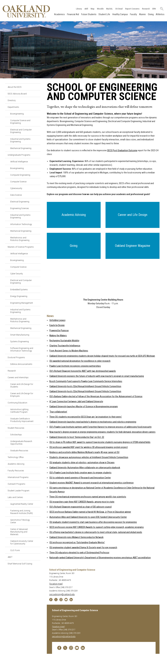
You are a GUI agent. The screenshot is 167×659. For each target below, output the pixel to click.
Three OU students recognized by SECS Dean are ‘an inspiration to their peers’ (85, 416)
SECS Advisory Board (17, 93)
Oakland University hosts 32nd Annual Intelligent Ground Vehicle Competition (85, 386)
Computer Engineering (20, 175)
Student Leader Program (18, 490)
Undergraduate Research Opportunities (21, 442)
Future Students (88, 14)
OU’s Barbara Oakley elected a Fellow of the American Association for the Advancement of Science (95, 396)
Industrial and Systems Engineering (20, 140)
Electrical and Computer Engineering (21, 130)
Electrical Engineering (19, 201)
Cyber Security (16, 273)
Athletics (160, 14)
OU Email (118, 8)
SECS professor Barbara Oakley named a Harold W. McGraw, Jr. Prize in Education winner (90, 512)
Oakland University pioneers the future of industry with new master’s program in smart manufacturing (96, 376)
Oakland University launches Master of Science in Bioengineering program (83, 406)
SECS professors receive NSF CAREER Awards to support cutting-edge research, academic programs (96, 527)
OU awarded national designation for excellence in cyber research (79, 361)
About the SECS (15, 87)
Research (146, 8)
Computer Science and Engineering (20, 121)
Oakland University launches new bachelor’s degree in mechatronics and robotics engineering (92, 422)
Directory (12, 100)
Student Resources (16, 428)
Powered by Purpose (59, 330)
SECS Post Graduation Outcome (122, 150)
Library (79, 8)
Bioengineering (17, 113)
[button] (74, 215)
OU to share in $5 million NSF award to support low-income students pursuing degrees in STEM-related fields (99, 442)
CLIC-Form (15, 550)
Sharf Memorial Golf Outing (20, 563)
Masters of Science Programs (21, 246)
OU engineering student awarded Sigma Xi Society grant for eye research (83, 547)
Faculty (133, 14)
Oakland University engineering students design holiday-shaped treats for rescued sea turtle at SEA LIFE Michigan (102, 356)
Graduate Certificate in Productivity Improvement (21, 419)
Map (92, 8)
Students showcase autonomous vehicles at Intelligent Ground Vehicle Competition (88, 457)
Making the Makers (58, 335)
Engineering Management (21, 302)
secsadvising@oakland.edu (62, 594)
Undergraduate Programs (19, 155)
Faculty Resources (16, 470)
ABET (10, 557)
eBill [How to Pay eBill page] (86, 8)
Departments (13, 107)
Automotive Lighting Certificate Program (19, 410)
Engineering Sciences (19, 208)
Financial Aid (73, 14)
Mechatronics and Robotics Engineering (19, 238)
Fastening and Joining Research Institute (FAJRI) (21, 511)
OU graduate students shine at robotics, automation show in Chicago (81, 462)
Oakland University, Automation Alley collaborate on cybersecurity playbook (84, 467)
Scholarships (16, 434)
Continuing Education (17, 402)
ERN (154, 8)
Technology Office (15, 457)
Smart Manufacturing (19, 334)
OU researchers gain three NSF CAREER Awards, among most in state (81, 501)
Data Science (16, 195)
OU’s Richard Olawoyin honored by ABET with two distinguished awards (82, 371)
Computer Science (18, 181)
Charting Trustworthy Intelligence (64, 345)
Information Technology (21, 224)
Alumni (142, 14)
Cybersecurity (16, 188)
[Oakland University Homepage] (26, 11)
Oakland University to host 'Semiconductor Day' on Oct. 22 (76, 437)
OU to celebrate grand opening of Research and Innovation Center (80, 477)
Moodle (100, 8)
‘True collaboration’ (58, 411)
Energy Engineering (18, 296)
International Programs (18, 477)
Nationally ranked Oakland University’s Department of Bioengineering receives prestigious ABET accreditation (100, 557)
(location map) (56, 583)
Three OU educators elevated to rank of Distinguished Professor (79, 552)
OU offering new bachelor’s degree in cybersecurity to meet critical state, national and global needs (95, 532)
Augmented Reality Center (21, 504)
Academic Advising (16, 464)
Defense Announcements (21, 364)
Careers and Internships (18, 377)
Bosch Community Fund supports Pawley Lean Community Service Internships (85, 381)
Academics (59, 14)
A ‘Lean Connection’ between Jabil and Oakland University (76, 401)
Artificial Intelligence (19, 161)
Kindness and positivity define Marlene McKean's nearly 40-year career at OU (84, 452)
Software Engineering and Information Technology (21, 349)
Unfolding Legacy (57, 320)
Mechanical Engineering (20, 148)
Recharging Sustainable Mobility (64, 340)
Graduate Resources (19, 450)
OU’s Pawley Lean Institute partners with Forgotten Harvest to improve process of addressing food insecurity (100, 427)
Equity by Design (57, 325)
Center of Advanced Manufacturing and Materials (19, 532)
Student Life (104, 14)
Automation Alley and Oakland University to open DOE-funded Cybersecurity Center (88, 517)
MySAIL (109, 8)
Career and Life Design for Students (21, 385)
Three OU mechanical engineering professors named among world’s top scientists (87, 496)
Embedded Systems (19, 289)
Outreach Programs (16, 484)
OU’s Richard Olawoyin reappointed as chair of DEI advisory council (80, 506)
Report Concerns (132, 8)
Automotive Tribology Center (20, 521)
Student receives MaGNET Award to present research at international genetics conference (91, 482)
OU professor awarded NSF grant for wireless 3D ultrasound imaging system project (88, 447)
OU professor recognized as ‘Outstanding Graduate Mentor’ (77, 542)
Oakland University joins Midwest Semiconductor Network (76, 537)
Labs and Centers (15, 497)
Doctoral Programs (16, 357)
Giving (150, 14)
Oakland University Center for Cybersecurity (21, 542)
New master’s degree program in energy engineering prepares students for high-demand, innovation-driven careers (102, 432)
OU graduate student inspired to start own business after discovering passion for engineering (93, 522)
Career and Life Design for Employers (21, 394)
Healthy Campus (120, 14)
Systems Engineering (19, 341)
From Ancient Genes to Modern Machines (68, 350)
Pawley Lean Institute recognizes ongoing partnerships (75, 366)
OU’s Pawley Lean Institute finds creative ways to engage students (80, 472)
